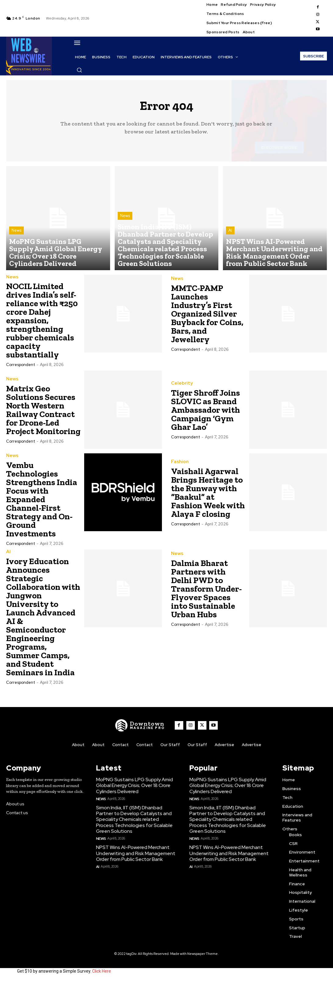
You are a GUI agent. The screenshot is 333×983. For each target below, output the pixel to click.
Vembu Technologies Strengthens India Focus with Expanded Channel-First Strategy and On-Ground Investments (41, 502)
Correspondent (20, 368)
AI (230, 246)
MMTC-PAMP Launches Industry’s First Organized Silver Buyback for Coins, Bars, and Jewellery (207, 317)
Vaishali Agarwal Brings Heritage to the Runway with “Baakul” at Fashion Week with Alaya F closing (208, 495)
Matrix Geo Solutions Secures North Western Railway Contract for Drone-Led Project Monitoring (43, 412)
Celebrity (181, 386)
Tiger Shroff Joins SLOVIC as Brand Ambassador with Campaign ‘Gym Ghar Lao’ (205, 413)
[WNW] (142, 728)
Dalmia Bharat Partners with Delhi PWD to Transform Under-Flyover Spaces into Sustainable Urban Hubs (206, 591)
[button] (79, 70)
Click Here (101, 973)
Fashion (179, 465)
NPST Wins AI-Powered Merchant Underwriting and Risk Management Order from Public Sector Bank (132, 852)
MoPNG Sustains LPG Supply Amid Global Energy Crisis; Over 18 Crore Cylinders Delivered (132, 787)
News (16, 246)
